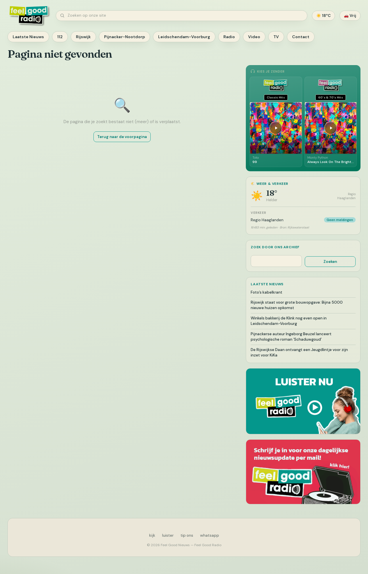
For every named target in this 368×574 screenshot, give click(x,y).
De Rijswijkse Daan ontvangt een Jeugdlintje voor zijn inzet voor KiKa (299, 352)
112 (60, 36)
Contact (300, 36)
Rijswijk (83, 36)
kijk (152, 535)
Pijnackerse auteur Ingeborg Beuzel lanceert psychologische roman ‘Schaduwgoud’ (291, 336)
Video (254, 36)
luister (168, 535)
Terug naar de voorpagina (122, 136)
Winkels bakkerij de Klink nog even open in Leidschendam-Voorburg (289, 321)
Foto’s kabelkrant (266, 292)
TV (276, 36)
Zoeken (330, 261)
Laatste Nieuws (28, 36)
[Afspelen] (275, 128)
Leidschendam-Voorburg (184, 36)
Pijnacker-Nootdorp (124, 36)
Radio (229, 36)
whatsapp (209, 535)
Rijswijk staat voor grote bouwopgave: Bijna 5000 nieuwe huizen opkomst (297, 305)
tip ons (187, 535)
